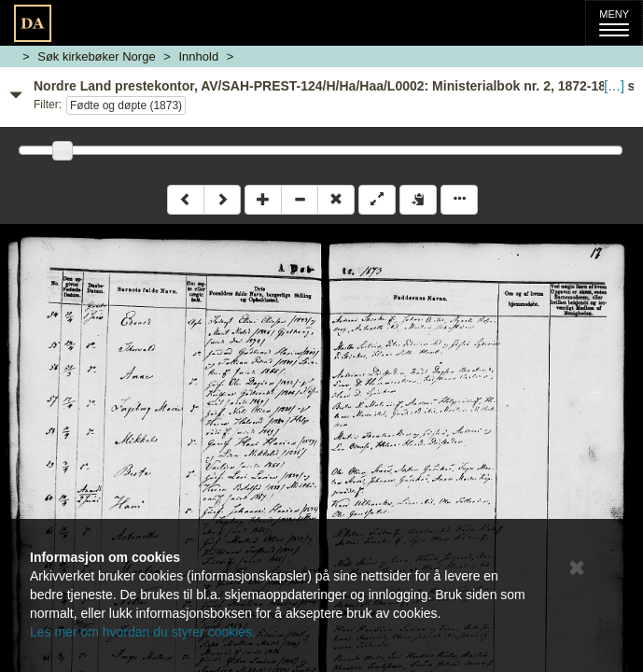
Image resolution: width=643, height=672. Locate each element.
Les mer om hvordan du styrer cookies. (143, 631)
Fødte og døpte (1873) (126, 105)
